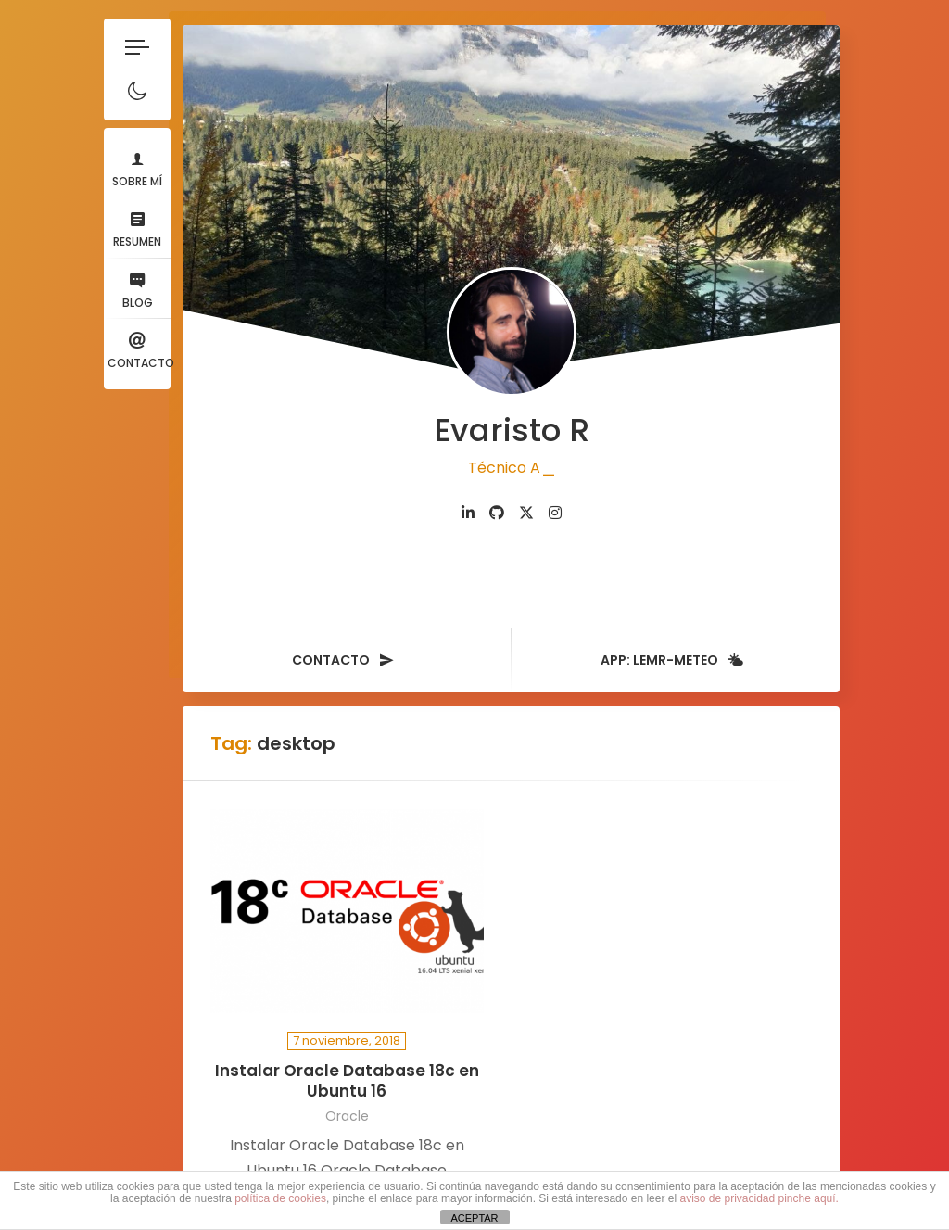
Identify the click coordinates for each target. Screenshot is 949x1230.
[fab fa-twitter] (529, 506)
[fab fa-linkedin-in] (470, 506)
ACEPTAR (474, 1218)
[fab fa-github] (499, 506)
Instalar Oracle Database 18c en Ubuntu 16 (346, 1075)
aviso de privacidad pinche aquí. (758, 1198)
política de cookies (280, 1198)
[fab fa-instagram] (557, 506)
